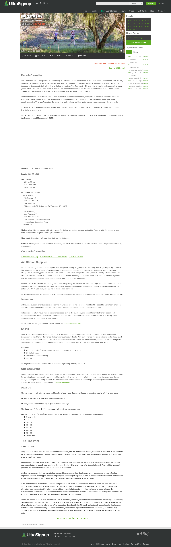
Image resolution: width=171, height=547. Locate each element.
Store (131, 11)
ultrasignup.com (68, 536)
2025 (135, 20)
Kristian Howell (135, 81)
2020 (141, 23)
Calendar (40, 56)
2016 (141, 26)
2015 (147, 26)
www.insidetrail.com (72, 518)
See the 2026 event (117, 68)
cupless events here (62, 382)
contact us (67, 533)
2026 (129, 20)
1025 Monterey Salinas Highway (35, 20)
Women (136, 52)
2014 (129, 29)
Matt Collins (134, 78)
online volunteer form (72, 323)
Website (26, 56)
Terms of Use (136, 544)
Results (94, 11)
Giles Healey (134, 89)
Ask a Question (138, 42)
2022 (129, 23)
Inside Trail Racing (134, 37)
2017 (135, 26)
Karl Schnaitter (135, 83)
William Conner (135, 70)
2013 (135, 29)
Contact (161, 11)
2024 (141, 20)
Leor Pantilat (134, 57)
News (123, 11)
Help (152, 11)
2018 (129, 26)
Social (82, 56)
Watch (70, 56)
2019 (147, 23)
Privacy (146, 544)
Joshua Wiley (134, 86)
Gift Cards (142, 11)
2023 (147, 20)
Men (129, 52)
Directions (56, 56)
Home (84, 11)
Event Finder (109, 11)
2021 (135, 23)
